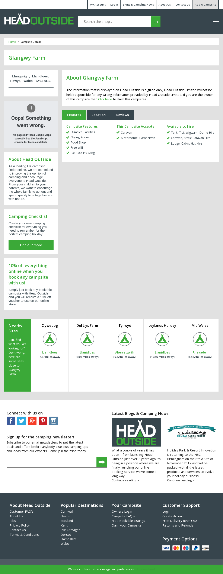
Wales (65, 543)
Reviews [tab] (122, 114)
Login (114, 4)
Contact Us (182, 4)
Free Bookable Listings (128, 520)
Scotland (67, 520)
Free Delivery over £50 (179, 520)
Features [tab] (74, 114)
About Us (165, 4)
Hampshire (69, 539)
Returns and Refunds (177, 525)
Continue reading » (125, 480)
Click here (105, 99)
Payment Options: (180, 539)
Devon (65, 516)
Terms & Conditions (24, 534)
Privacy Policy (20, 525)
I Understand (145, 569)
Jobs (13, 520)
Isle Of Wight (70, 530)
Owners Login (122, 511)
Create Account (173, 516)
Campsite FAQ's (123, 516)
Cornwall (67, 511)
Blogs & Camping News (138, 4)
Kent (64, 525)
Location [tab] (99, 114)
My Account (98, 4)
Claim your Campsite (126, 525)
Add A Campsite (205, 4)
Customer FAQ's (22, 511)
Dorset (66, 534)
